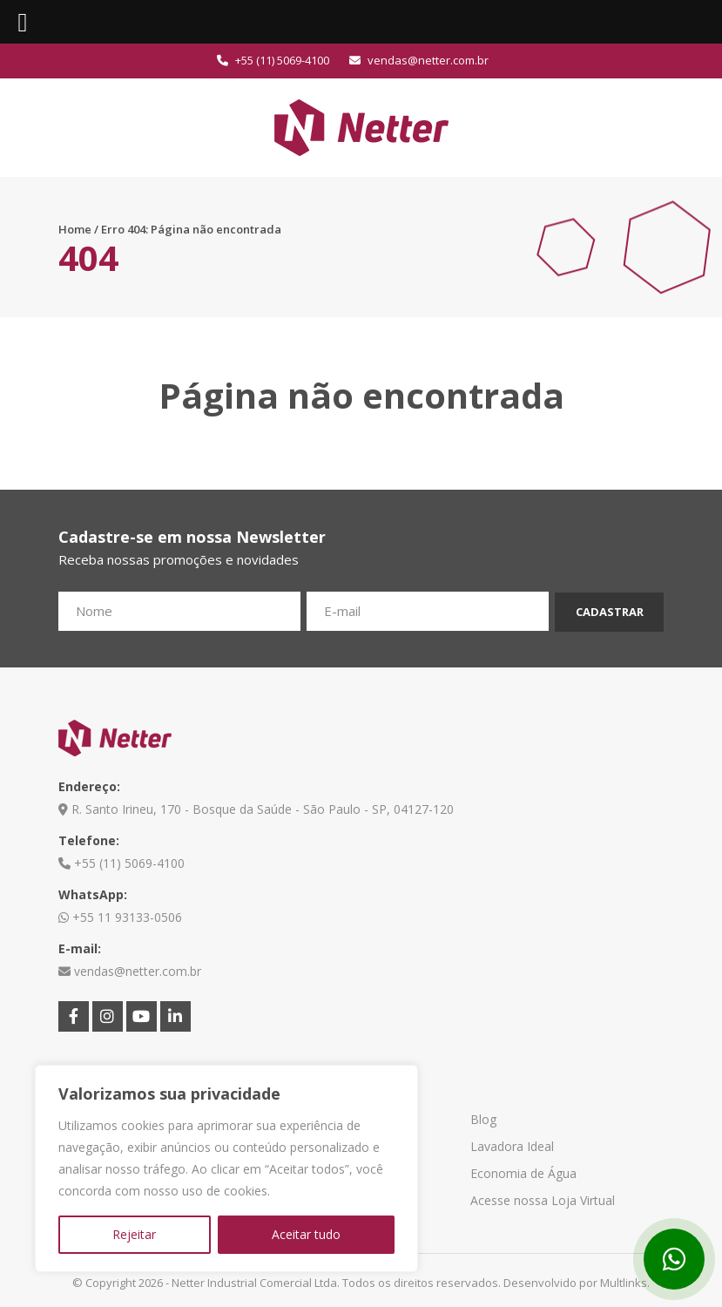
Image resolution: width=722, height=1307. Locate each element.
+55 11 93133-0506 (120, 917)
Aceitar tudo (306, 1234)
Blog (483, 1119)
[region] (226, 1168)
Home (74, 229)
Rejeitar (134, 1234)
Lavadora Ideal (512, 1146)
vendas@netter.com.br (419, 60)
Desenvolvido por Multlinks (575, 1282)
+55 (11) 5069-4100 (273, 60)
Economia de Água (523, 1173)
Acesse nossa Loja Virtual (542, 1200)
